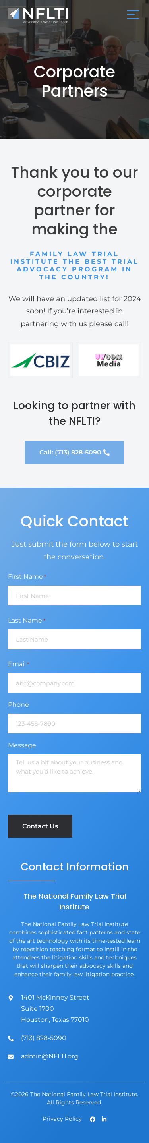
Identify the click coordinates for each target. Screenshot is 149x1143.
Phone (18, 704)
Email (18, 664)
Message (22, 745)
